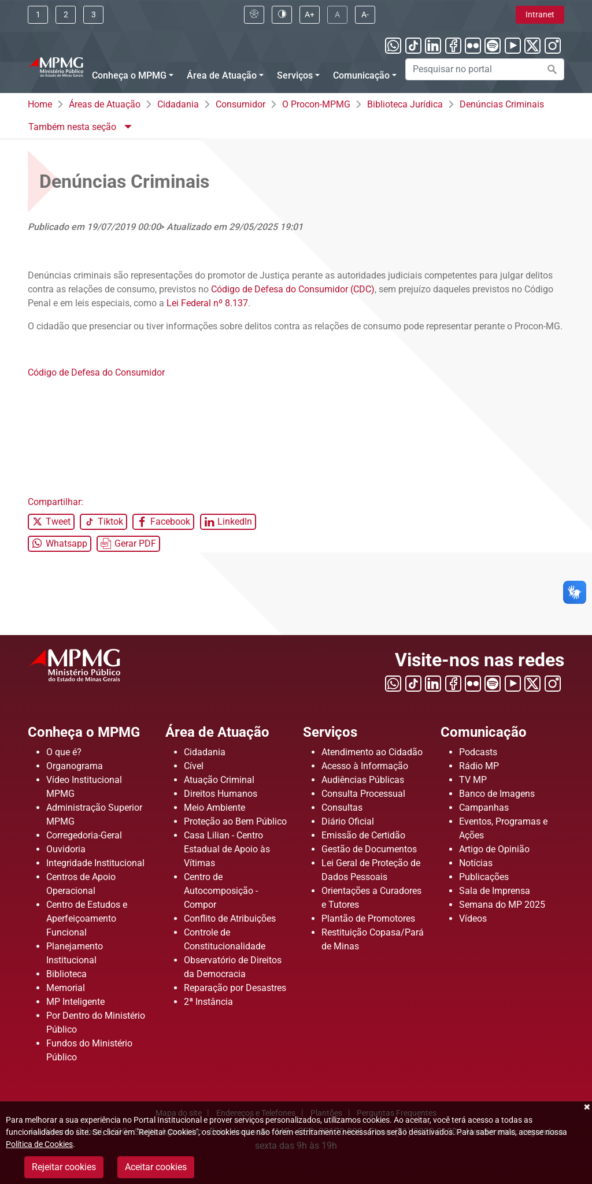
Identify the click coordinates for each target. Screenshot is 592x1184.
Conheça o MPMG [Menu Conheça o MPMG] (129, 75)
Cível (194, 765)
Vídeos (473, 918)
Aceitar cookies (156, 1166)
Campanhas (484, 807)
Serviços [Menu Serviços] (295, 75)
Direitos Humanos (220, 793)
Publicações (484, 876)
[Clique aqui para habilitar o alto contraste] (282, 15)
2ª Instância (208, 1001)
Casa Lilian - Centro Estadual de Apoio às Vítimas (227, 849)
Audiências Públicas (362, 779)
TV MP (473, 779)
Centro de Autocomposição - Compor (221, 890)
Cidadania (178, 104)
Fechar (586, 1107)
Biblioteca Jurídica (405, 104)
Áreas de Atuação (104, 104)
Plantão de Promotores (368, 918)
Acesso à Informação (364, 765)
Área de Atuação (217, 732)
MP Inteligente (75, 1001)
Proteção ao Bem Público (235, 821)
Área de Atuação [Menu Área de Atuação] (222, 75)
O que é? (64, 752)
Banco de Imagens (497, 793)
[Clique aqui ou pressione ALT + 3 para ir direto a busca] (93, 15)
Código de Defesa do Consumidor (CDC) (293, 289)
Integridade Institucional (95, 863)
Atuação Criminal (219, 779)
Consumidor (240, 104)
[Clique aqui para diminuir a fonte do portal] (365, 15)
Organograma (74, 765)
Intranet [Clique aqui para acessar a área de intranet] (540, 14)
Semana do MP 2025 (502, 904)
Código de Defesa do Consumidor (96, 372)
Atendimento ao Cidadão (372, 752)
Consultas (341, 807)
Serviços (330, 732)
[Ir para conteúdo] (38, 15)
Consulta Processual (363, 793)
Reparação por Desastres (235, 987)
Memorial (65, 987)
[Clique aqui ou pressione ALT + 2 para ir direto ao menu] (66, 15)
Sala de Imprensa (494, 890)
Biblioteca (66, 973)
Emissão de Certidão (363, 835)
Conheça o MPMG (84, 732)
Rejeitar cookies (64, 1166)
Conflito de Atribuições (230, 918)
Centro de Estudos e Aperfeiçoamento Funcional (86, 918)
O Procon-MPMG (316, 104)
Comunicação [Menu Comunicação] (361, 75)
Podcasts (478, 752)
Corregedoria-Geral (84, 835)
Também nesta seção (73, 126)
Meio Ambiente (214, 807)
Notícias (476, 863)
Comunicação (484, 732)
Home (40, 104)
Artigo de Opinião (494, 849)
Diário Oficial (347, 821)
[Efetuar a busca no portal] (552, 69)
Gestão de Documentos (369, 849)
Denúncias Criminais (502, 104)
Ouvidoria (66, 849)
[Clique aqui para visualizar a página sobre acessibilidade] (254, 15)
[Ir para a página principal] (55, 66)
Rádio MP (479, 765)
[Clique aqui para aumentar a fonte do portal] (309, 15)
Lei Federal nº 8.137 (207, 303)
